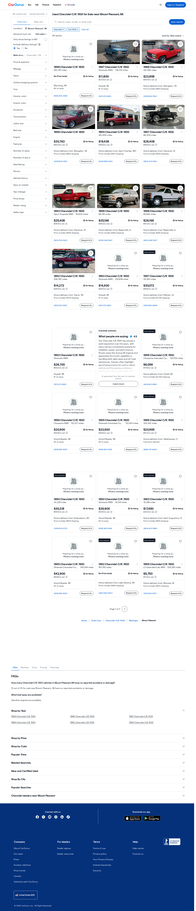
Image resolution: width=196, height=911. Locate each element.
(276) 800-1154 (150, 96)
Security (97, 867)
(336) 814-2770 (60, 528)
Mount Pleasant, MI (36, 28)
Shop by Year (98, 710)
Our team (18, 850)
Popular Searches (98, 784)
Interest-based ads (102, 861)
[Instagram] (55, 814)
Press (16, 856)
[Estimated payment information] (111, 79)
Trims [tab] (34, 667)
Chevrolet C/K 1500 (115, 620)
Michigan (133, 620)
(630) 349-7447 (105, 240)
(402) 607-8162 (150, 384)
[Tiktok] (68, 814)
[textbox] (175, 35)
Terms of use (99, 845)
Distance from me (22, 34)
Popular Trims (98, 751)
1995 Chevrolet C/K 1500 (82, 722)
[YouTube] (49, 814)
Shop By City (98, 775)
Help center (138, 845)
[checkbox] (46, 39)
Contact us (138, 850)
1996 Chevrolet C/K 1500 (23, 722)
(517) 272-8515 (105, 96)
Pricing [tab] (43, 667)
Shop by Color (98, 742)
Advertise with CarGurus (26, 878)
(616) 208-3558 (60, 96)
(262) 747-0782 (60, 305)
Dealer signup (64, 845)
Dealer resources (65, 850)
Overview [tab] (54, 667)
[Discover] (70, 5)
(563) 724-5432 (150, 161)
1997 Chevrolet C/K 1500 (141, 716)
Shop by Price (98, 734)
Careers (17, 872)
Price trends (19, 867)
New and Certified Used (98, 767)
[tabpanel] (98, 686)
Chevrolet (59, 29)
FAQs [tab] (15, 667)
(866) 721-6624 (150, 449)
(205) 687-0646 (150, 305)
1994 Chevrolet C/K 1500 (141, 722)
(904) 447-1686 (150, 528)
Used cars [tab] (22, 21)
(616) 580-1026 (60, 449)
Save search (177, 22)
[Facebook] (37, 814)
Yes (18, 48)
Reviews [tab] (25, 667)
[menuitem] (29, 5)
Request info (86, 96)
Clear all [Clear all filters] (85, 29)
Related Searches (98, 759)
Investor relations (22, 861)
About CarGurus (22, 845)
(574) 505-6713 (149, 593)
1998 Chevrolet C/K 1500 (82, 716)
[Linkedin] (62, 814)
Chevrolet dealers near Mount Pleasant (98, 792)
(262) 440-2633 (105, 593)
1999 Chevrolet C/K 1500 (23, 716)
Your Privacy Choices (103, 856)
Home (84, 620)
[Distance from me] (40, 34)
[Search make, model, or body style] (109, 22)
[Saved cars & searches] (160, 4)
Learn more (118, 384)
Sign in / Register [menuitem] (175, 5)
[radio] (14, 48)
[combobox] (38, 14)
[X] (43, 814)
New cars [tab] (38, 21)
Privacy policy (99, 850)
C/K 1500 (73, 29)
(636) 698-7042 (105, 161)
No (26, 48)
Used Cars (96, 620)
